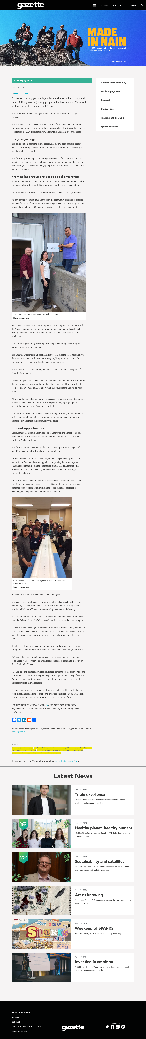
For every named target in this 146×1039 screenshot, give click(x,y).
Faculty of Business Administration (46, 748)
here (46, 705)
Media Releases (19, 1031)
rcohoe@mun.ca (19, 732)
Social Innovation (18, 753)
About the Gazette (21, 1013)
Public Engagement (44, 750)
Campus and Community (113, 82)
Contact (16, 1022)
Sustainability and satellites (99, 861)
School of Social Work (61, 750)
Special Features (109, 126)
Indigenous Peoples (29, 750)
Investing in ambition (94, 962)
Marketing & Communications (26, 1027)
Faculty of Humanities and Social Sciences (76, 748)
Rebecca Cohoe (21, 94)
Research (105, 100)
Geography (16, 750)
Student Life (107, 109)
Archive (15, 1017)
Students (29, 753)
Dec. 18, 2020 (18, 87)
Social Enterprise (76, 750)
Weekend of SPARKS (94, 928)
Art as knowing (89, 895)
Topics (15, 744)
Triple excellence (90, 794)
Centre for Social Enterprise (22, 748)
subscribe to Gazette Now (66, 761)
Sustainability (38, 753)
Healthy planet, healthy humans (103, 828)
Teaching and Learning (52, 753)
